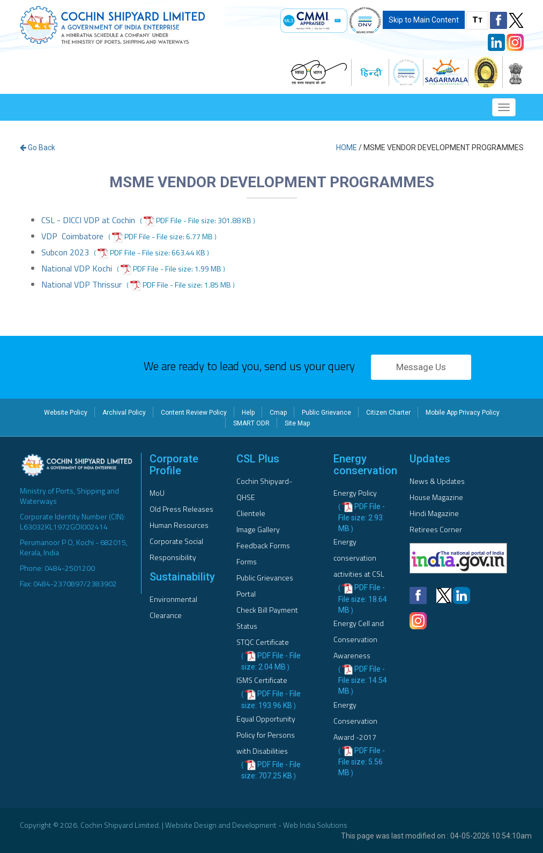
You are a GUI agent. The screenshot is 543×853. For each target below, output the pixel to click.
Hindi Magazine (434, 513)
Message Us (421, 367)
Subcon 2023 (65, 252)
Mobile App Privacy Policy (463, 412)
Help (248, 412)
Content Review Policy (194, 412)
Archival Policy (124, 412)
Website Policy (65, 412)
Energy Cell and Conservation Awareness (358, 639)
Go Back (37, 147)
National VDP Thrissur (81, 284)
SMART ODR (251, 423)
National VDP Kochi (76, 268)
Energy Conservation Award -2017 (355, 720)
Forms (246, 561)
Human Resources (179, 525)
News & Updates (437, 481)
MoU (157, 492)
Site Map (297, 423)
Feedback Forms (263, 545)
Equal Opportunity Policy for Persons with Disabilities (265, 734)
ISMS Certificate (261, 680)
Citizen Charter (388, 412)
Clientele (250, 513)
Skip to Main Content (424, 20)
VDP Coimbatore (72, 236)
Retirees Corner (436, 529)
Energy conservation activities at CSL (358, 557)
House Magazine (436, 497)
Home (346, 147)
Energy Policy (355, 492)
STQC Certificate (262, 642)
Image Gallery (258, 529)
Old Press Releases (181, 508)
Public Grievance (326, 412)
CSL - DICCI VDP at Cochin (88, 220)
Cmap (278, 412)
